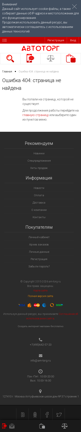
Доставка (39, 202)
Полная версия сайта (40, 296)
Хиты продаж (39, 168)
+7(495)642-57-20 (40, 344)
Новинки (38, 153)
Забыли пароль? (39, 266)
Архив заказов (39, 244)
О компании (39, 209)
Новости (39, 188)
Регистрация (56, 40)
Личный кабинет (39, 237)
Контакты (39, 217)
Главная (7, 71)
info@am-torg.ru (40, 360)
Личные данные (39, 251)
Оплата (39, 195)
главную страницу (35, 115)
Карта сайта (40, 290)
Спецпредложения (39, 160)
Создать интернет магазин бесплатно (41, 326)
